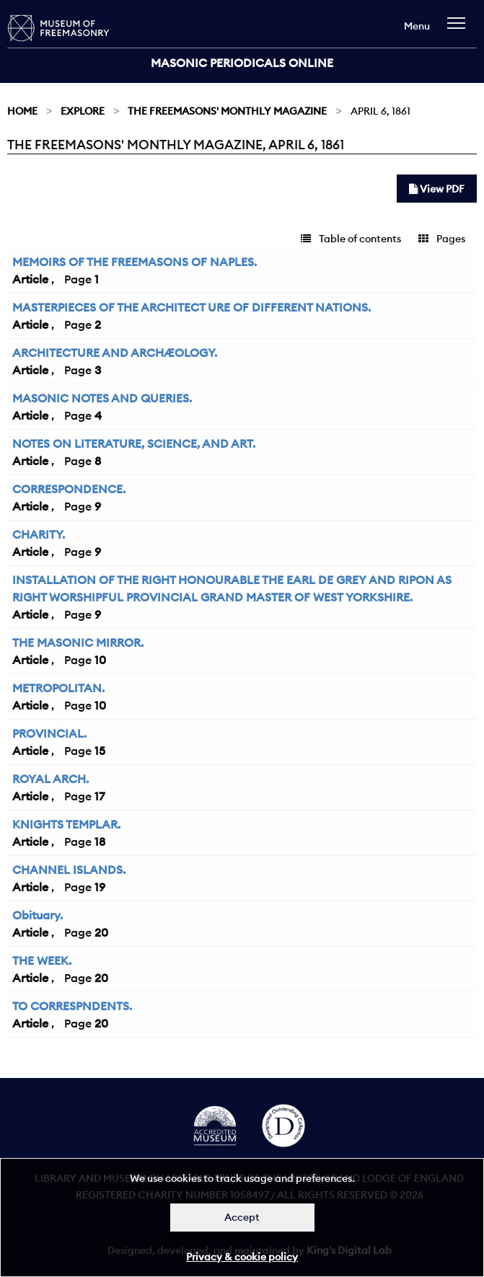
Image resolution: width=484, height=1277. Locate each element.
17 (99, 796)
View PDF (437, 188)
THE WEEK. (41, 960)
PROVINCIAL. (49, 733)
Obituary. (37, 915)
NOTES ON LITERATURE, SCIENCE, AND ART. (133, 443)
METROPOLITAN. (58, 688)
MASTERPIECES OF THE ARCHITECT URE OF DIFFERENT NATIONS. (191, 307)
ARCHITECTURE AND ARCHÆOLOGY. (114, 352)
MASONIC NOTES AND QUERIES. (102, 398)
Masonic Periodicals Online (242, 63)
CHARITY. (38, 534)
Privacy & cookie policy (242, 1256)
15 (99, 750)
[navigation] (459, 30)
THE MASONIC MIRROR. (78, 642)
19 (99, 887)
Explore (83, 111)
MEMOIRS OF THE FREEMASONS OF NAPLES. (134, 262)
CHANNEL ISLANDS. (69, 869)
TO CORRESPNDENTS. (72, 1006)
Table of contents (351, 238)
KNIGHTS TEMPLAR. (66, 824)
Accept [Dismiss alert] (242, 1217)
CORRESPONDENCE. (69, 489)
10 (100, 660)
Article (30, 279)
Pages (441, 238)
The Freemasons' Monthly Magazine (227, 111)
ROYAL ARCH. (50, 779)
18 (99, 841)
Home (22, 111)
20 (101, 932)
